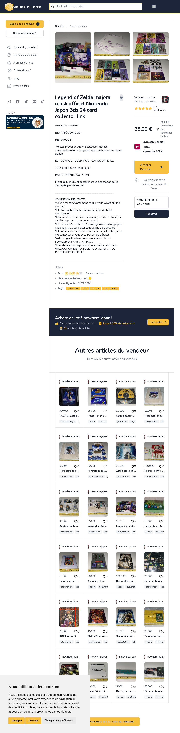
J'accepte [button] (16, 720)
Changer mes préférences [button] (59, 720)
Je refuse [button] (33, 720)
